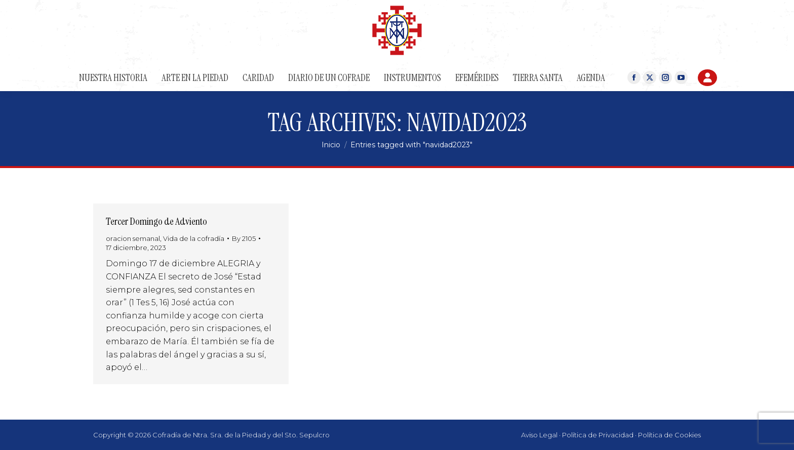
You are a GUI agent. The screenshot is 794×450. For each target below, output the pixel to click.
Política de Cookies (669, 435)
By (244, 238)
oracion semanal (133, 238)
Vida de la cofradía (193, 238)
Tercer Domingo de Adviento (156, 221)
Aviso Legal (539, 435)
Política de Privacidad (597, 435)
